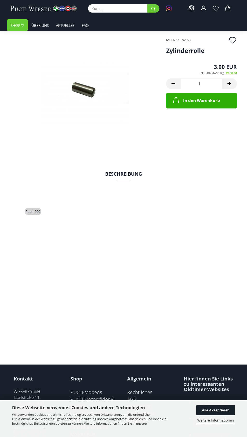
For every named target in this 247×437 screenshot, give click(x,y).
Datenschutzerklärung (28, 428)
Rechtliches (139, 392)
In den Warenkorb (196, 100)
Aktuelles (65, 25)
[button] (191, 8)
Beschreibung (123, 174)
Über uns (40, 25)
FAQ (85, 25)
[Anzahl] (201, 83)
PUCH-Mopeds (86, 392)
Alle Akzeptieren (215, 410)
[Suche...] (153, 8)
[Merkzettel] (216, 8)
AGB (132, 399)
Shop (16, 25)
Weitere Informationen (215, 420)
